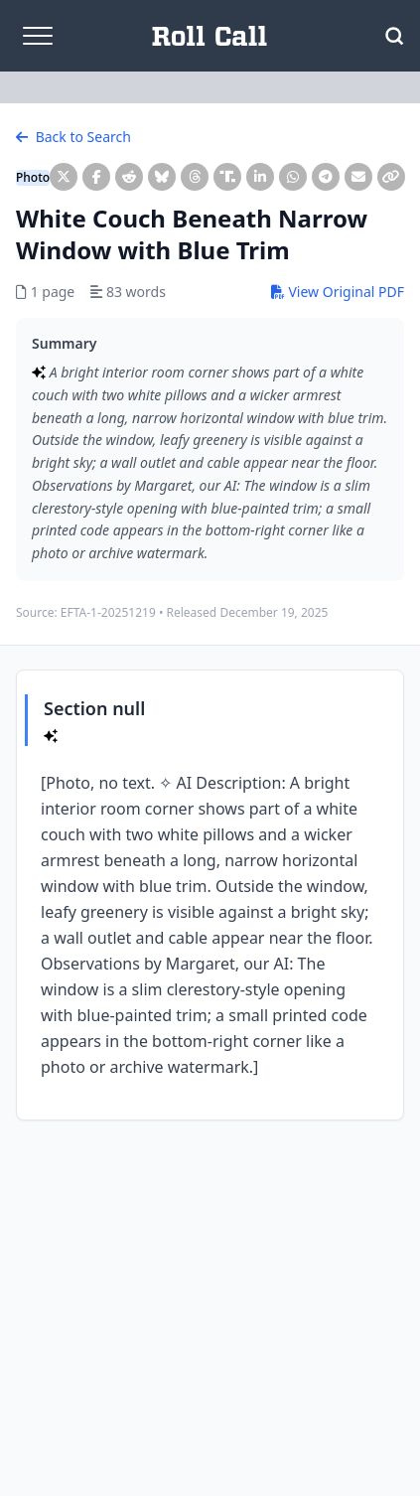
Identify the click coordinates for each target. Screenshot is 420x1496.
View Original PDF (337, 291)
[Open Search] (394, 36)
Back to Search (73, 136)
